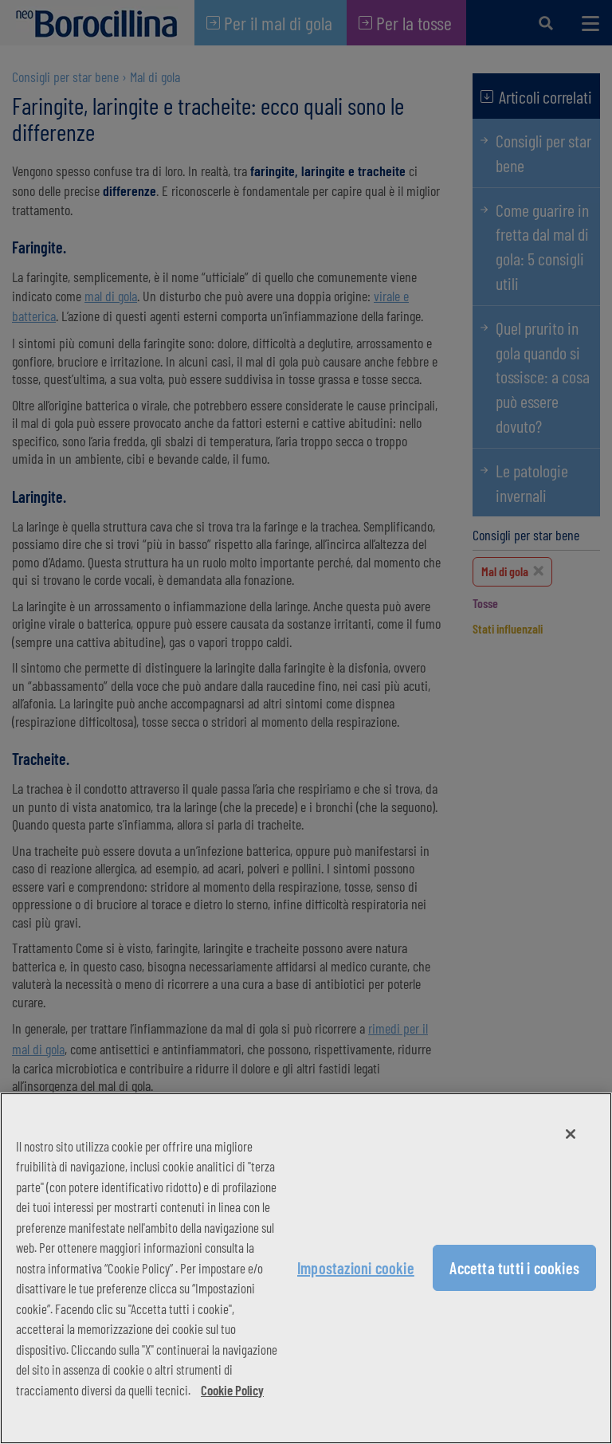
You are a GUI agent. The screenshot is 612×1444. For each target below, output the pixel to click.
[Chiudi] (570, 1134)
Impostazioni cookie (355, 1267)
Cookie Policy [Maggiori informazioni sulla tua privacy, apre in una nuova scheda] (232, 1390)
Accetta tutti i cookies (514, 1267)
